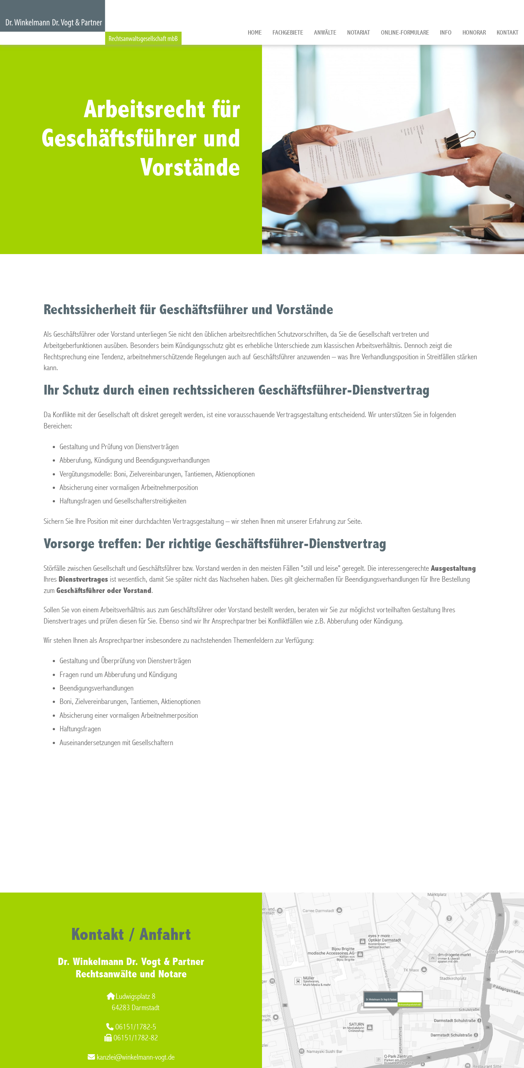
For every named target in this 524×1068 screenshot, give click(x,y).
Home (255, 32)
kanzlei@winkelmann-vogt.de (131, 1057)
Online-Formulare (405, 32)
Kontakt (508, 32)
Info (446, 32)
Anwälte (325, 32)
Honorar (474, 32)
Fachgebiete (288, 32)
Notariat (358, 32)
